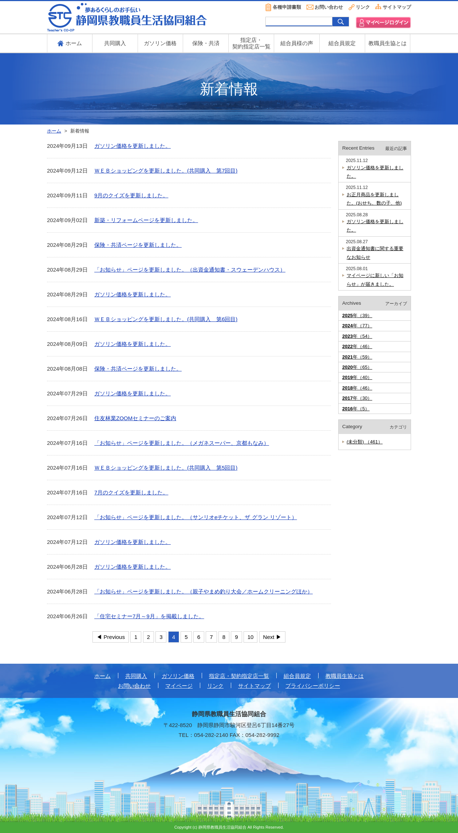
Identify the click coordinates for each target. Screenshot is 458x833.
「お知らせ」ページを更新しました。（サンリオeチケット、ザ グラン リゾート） (195, 517)
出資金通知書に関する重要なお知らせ (375, 253)
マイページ (179, 686)
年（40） (357, 377)
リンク (363, 7)
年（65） (357, 367)
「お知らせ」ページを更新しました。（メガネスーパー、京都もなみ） (181, 443)
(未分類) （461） (365, 442)
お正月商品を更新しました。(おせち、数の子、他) (374, 199)
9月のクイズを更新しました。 (131, 195)
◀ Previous (110, 637)
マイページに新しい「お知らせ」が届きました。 (375, 280)
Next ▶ (272, 637)
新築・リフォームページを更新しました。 (146, 220)
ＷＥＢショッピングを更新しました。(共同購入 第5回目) (165, 468)
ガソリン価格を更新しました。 (132, 146)
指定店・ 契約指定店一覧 (251, 43)
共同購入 (115, 43)
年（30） (357, 398)
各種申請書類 (287, 7)
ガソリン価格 (160, 43)
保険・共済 (206, 43)
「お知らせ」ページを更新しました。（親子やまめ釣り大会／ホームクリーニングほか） (203, 591)
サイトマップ (397, 7)
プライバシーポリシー (312, 686)
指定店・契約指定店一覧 (239, 676)
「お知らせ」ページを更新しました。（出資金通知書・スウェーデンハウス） (189, 270)
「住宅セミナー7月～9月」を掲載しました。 (149, 616)
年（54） (357, 336)
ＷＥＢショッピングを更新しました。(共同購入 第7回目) (165, 170)
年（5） (356, 408)
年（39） (357, 315)
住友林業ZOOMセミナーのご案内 (135, 418)
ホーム (102, 676)
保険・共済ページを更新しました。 (138, 245)
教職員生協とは (387, 43)
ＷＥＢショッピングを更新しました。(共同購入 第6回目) (165, 319)
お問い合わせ (329, 7)
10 (251, 637)
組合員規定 (342, 43)
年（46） (357, 346)
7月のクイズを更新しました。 (131, 492)
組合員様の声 (296, 43)
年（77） (357, 325)
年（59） (357, 357)
